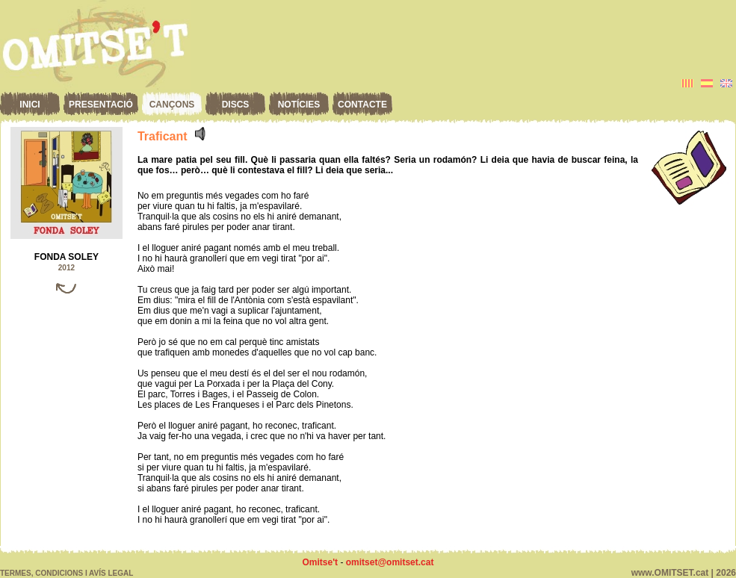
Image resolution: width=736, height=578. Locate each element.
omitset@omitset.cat (390, 562)
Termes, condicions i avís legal (66, 573)
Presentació (101, 104)
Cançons (172, 104)
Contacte (362, 104)
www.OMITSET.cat (670, 573)
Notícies (299, 104)
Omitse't (320, 562)
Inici (29, 104)
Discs (236, 104)
